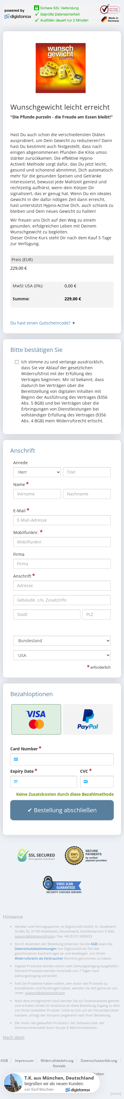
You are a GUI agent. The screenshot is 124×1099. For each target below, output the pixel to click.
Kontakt (59, 1065)
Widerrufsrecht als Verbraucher (39, 958)
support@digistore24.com (34, 936)
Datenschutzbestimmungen (36, 948)
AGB (94, 944)
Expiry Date (22, 771)
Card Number (24, 749)
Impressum (24, 1060)
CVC (84, 771)
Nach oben (13, 1037)
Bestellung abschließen (65, 810)
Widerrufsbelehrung (57, 1060)
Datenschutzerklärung (99, 1060)
